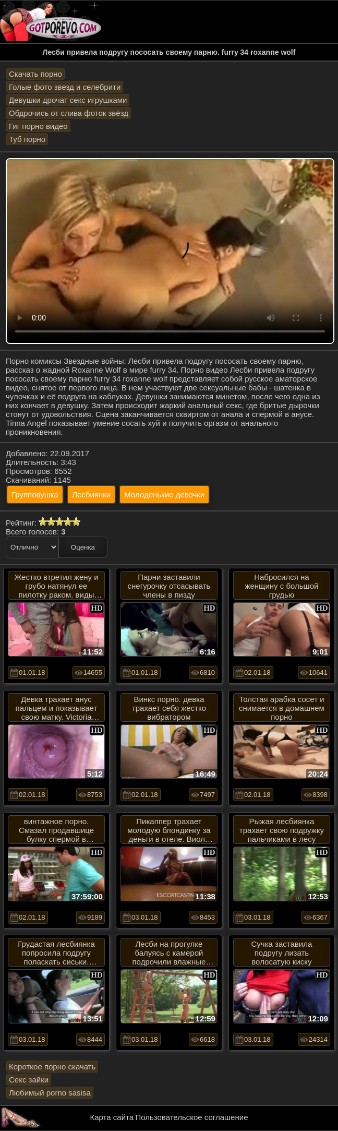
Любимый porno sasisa (50, 1092)
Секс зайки (29, 1079)
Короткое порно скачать (52, 1066)
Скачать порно (35, 73)
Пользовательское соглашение (191, 1117)
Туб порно (27, 139)
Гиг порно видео (38, 126)
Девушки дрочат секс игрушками (68, 100)
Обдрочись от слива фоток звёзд (68, 113)
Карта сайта (112, 1117)
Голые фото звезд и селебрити (64, 86)
